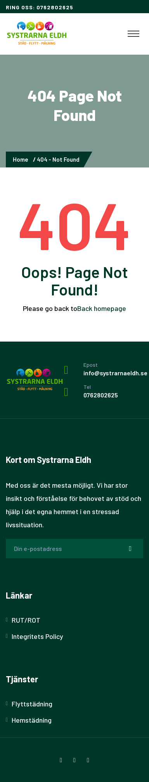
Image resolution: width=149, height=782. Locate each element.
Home (22, 159)
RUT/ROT (26, 620)
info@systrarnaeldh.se (115, 372)
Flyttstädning (32, 703)
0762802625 (100, 395)
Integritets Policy (37, 636)
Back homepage (101, 308)
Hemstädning (32, 720)
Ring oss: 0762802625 (39, 7)
